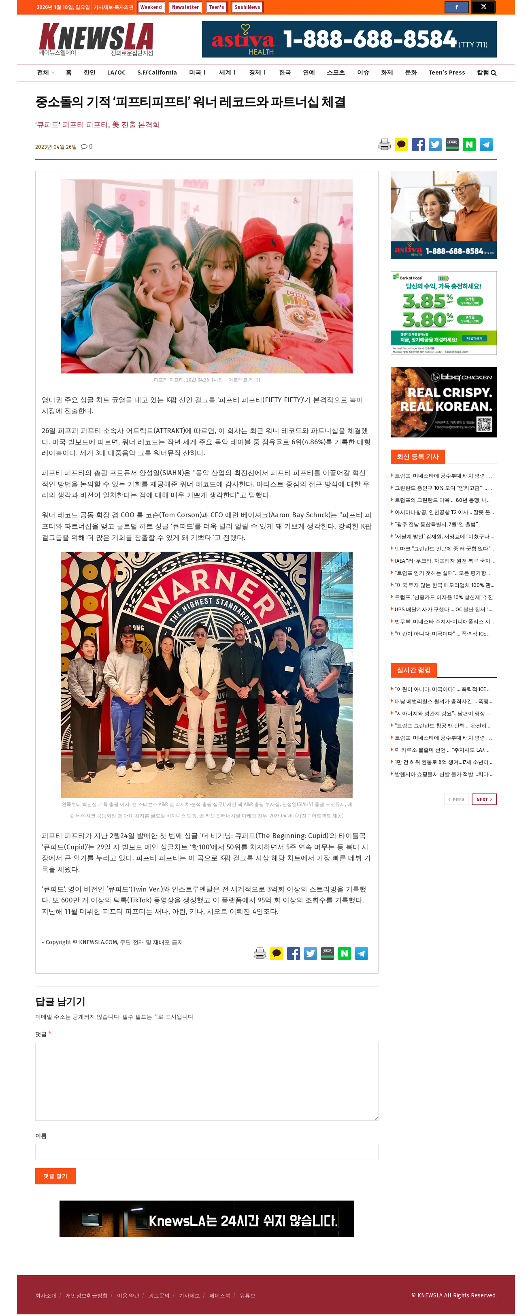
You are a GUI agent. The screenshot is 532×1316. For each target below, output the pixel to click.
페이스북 (219, 1297)
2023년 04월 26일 (56, 147)
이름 (41, 1137)
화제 (387, 72)
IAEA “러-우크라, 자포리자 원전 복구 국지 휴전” (445, 561)
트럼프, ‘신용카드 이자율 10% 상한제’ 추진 (444, 597)
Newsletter (185, 7)
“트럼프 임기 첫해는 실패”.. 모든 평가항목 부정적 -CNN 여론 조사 (445, 573)
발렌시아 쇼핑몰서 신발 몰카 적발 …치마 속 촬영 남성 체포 (445, 774)
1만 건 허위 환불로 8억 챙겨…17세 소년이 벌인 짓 (445, 762)
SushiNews (247, 7)
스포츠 (336, 72)
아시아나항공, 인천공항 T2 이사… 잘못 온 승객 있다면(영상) (445, 512)
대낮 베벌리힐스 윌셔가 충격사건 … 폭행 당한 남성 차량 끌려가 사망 (445, 701)
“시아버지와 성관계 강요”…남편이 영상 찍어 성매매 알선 (445, 713)
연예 (309, 72)
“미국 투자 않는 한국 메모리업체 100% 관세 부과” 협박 (445, 585)
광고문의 (159, 1297)
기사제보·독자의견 (114, 7)
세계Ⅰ (228, 72)
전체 (43, 72)
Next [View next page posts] (485, 799)
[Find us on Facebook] (457, 7)
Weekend (151, 7)
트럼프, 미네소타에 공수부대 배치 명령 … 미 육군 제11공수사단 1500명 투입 (445, 476)
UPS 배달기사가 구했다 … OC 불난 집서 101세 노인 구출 (445, 609)
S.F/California (157, 72)
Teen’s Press (447, 72)
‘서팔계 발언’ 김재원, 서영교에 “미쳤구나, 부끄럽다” (445, 536)
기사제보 (189, 1297)
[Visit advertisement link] (444, 836)
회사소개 (45, 1297)
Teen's (216, 7)
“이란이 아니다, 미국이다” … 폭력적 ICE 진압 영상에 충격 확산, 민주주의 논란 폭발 (445, 634)
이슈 (363, 72)
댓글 (43, 1035)
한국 (285, 72)
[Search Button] (494, 72)
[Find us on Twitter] (483, 7)
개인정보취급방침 (87, 1297)
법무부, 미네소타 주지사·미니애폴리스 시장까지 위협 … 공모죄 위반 (445, 622)
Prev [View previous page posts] (456, 799)
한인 (89, 72)
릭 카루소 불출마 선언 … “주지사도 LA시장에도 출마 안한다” (445, 750)
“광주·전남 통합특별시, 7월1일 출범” (436, 524)
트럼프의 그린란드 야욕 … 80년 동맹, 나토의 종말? (445, 500)
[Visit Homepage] (96, 39)
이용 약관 (128, 1297)
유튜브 (247, 1297)
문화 (411, 72)
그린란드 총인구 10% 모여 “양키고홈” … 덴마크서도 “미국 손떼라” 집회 (445, 488)
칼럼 (483, 72)
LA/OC (116, 72)
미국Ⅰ (198, 72)
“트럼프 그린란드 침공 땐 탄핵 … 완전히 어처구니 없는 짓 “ (445, 726)
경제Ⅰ (258, 72)
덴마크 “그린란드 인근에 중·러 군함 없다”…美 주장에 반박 (445, 549)
